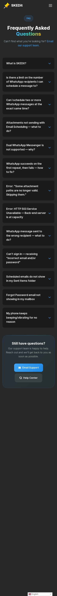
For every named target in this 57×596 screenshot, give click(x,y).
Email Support (28, 367)
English (33, 594)
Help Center (28, 377)
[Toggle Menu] (50, 5)
